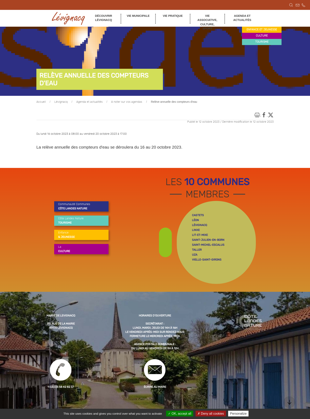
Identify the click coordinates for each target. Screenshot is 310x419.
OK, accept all (179, 413)
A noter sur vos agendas (126, 102)
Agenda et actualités (89, 102)
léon (195, 220)
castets (198, 215)
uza (194, 254)
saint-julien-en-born (208, 240)
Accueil (41, 102)
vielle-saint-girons (206, 259)
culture (262, 35)
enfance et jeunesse (262, 29)
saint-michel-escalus (208, 245)
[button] (291, 5)
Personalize (238, 413)
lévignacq (199, 225)
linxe (196, 230)
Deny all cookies (211, 413)
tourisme (261, 41)
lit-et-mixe (200, 235)
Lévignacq (61, 102)
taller (197, 249)
